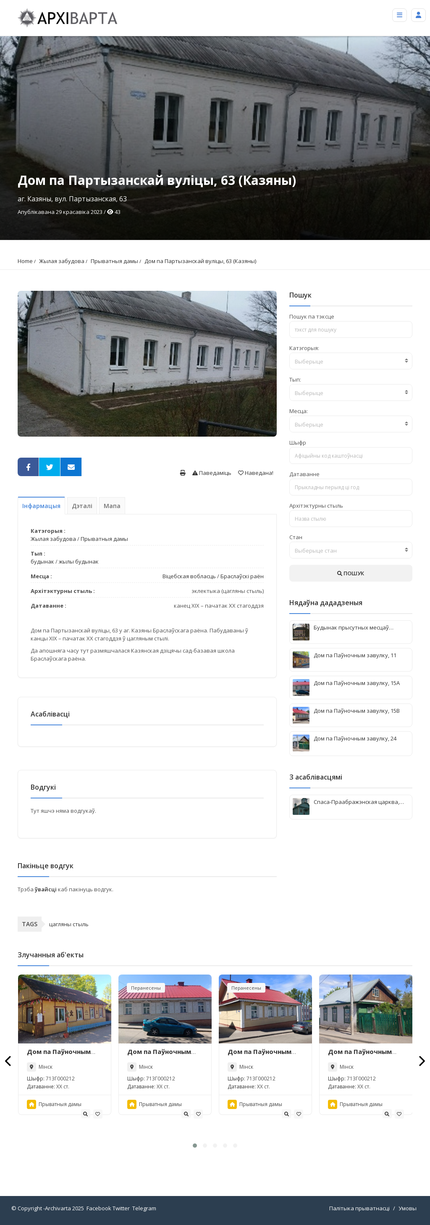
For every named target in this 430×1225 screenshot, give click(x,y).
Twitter (121, 1208)
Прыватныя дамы (114, 261)
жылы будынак (79, 561)
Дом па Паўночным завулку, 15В (259, 1055)
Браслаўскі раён (242, 576)
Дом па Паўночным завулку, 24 (360, 1055)
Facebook (99, 1208)
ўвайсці (46, 889)
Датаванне (304, 474)
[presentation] (8, 1061)
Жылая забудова (61, 261)
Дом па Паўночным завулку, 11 (59, 1055)
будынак (42, 561)
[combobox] (350, 361)
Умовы (408, 1208)
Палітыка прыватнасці (359, 1208)
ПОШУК (350, 573)
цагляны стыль (69, 924)
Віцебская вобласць (189, 576)
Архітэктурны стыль (316, 505)
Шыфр (297, 442)
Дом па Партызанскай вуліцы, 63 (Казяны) (200, 261)
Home (25, 261)
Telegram (144, 1208)
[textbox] (351, 361)
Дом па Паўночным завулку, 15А (159, 1055)
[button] (195, 1145)
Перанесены (146, 988)
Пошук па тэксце (311, 316)
